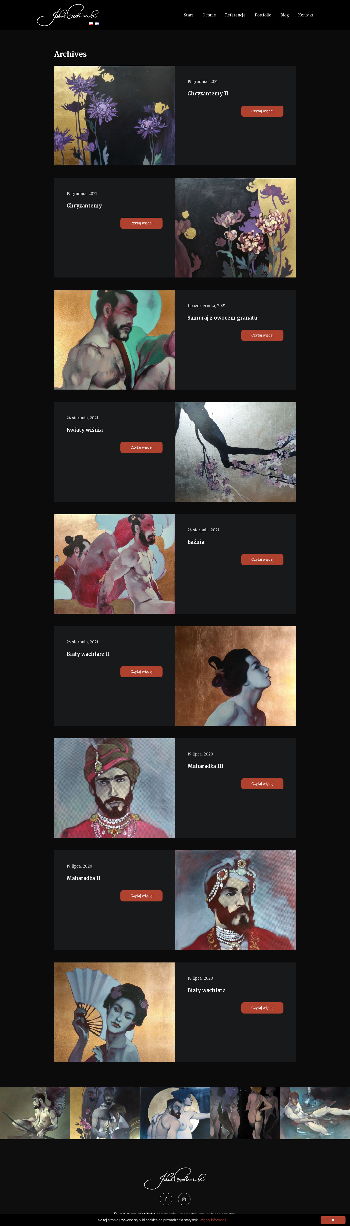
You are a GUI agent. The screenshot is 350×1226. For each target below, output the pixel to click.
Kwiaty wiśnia (85, 430)
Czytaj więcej (262, 111)
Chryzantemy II (207, 93)
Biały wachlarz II (88, 654)
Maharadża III (205, 766)
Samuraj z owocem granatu (222, 318)
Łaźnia (195, 542)
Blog (284, 15)
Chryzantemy (84, 206)
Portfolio (263, 15)
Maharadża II (83, 878)
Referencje (235, 15)
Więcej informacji (213, 1220)
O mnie (209, 15)
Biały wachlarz (206, 990)
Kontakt (305, 15)
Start (188, 15)
